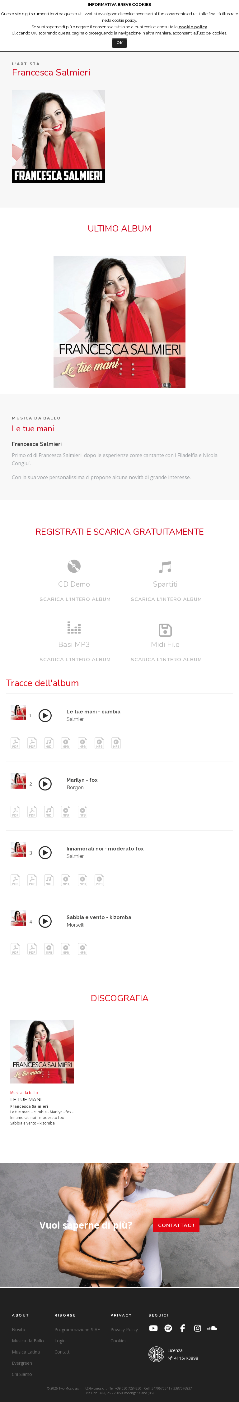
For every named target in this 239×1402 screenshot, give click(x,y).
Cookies (118, 1341)
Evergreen (22, 1363)
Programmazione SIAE (77, 1329)
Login (60, 1341)
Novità (18, 1329)
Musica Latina (26, 1352)
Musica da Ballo (28, 1341)
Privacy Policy (124, 1329)
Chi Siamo (22, 1374)
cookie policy (193, 27)
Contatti (62, 1352)
